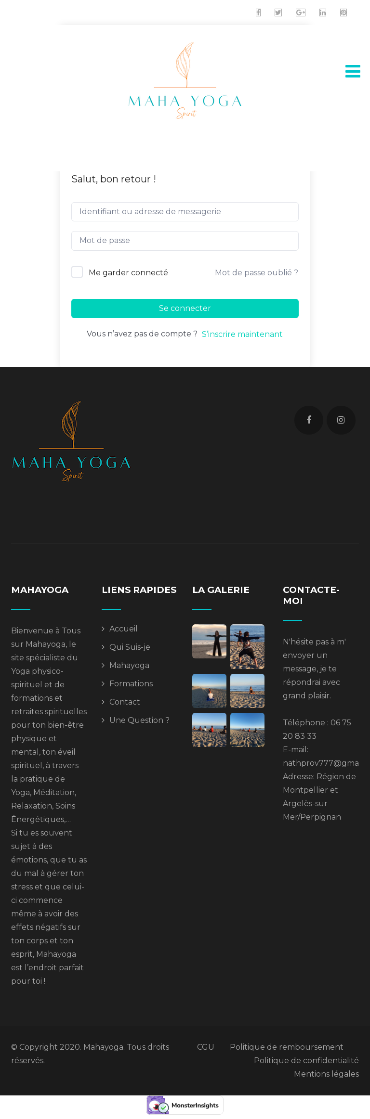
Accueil (123, 628)
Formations (131, 683)
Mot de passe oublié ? (256, 272)
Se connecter (185, 308)
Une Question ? (139, 720)
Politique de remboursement (287, 1047)
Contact (124, 702)
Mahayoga (129, 665)
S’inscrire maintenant (242, 334)
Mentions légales (326, 1074)
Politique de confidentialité (306, 1060)
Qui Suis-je (129, 647)
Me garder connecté (128, 272)
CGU (205, 1047)
